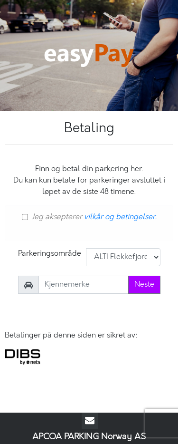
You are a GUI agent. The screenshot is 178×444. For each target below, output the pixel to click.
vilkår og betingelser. (120, 217)
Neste (144, 284)
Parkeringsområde (49, 253)
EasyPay (89, 55)
